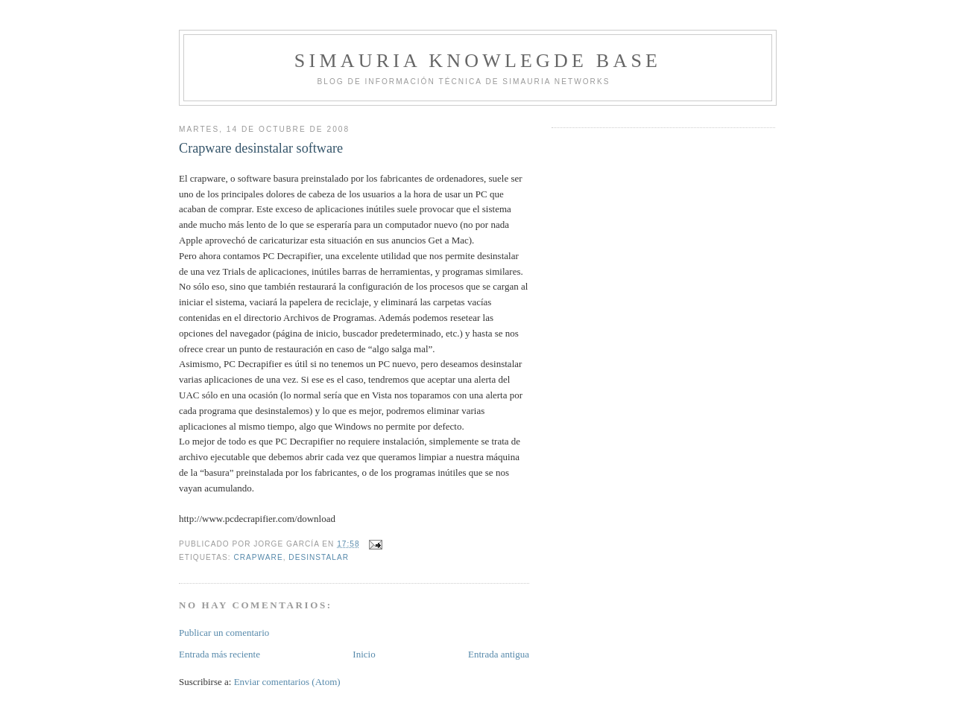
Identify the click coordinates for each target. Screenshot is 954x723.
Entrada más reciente (219, 654)
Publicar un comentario (224, 632)
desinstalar (318, 557)
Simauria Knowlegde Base (477, 60)
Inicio (364, 654)
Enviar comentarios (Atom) (287, 681)
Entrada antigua (498, 654)
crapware (257, 557)
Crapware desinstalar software (261, 148)
